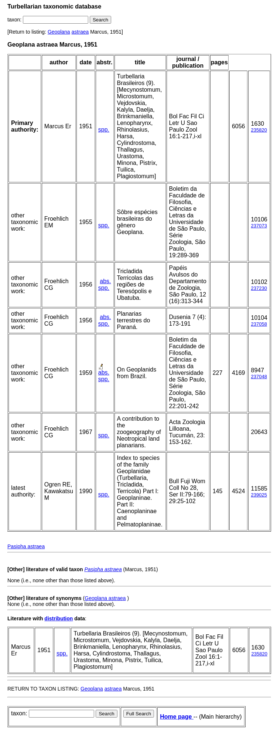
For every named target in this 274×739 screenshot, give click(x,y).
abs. (105, 281)
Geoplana (59, 32)
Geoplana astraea (105, 598)
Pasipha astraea (26, 546)
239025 (259, 495)
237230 (259, 288)
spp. (103, 129)
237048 (259, 376)
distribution (58, 618)
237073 (259, 225)
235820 (259, 130)
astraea (80, 32)
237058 (259, 324)
